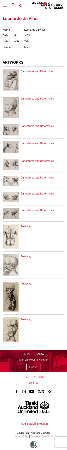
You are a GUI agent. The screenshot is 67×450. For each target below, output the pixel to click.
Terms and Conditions (41, 436)
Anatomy (26, 226)
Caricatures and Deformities (37, 71)
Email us (33, 383)
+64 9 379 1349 (33, 377)
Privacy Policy (22, 436)
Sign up (33, 366)
